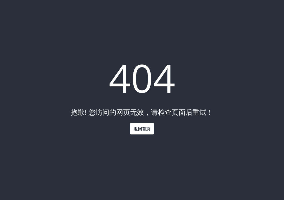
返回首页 (142, 128)
